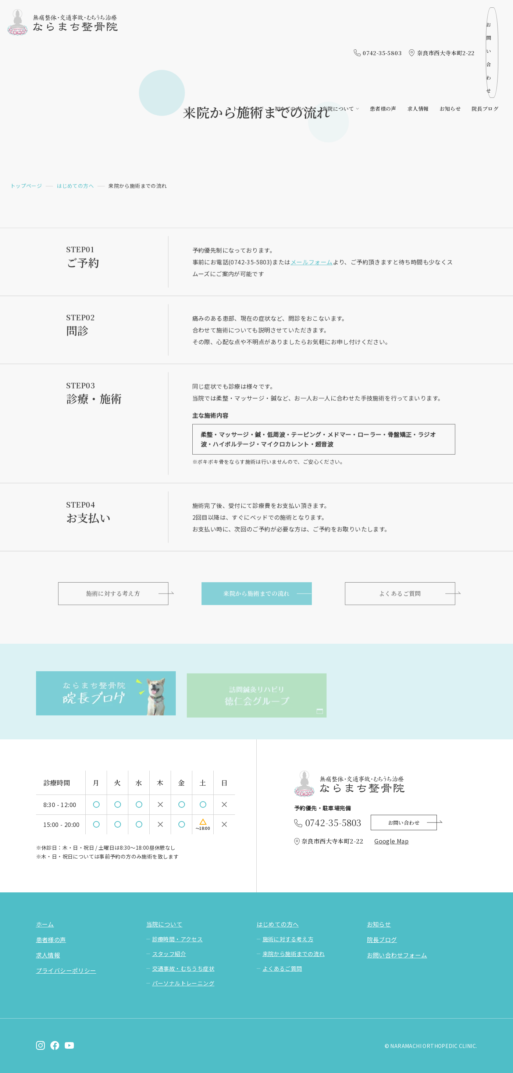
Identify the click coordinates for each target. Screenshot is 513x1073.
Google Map (391, 840)
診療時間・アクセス (177, 939)
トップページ (248, 32)
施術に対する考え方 (113, 595)
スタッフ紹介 (169, 953)
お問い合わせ (469, 14)
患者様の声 (383, 32)
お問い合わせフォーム (397, 955)
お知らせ (450, 32)
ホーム (45, 924)
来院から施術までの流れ (256, 595)
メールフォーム (312, 262)
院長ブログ (485, 32)
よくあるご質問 (400, 595)
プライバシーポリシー (66, 970)
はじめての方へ (75, 186)
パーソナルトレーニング (183, 983)
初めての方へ (290, 32)
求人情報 (418, 32)
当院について (338, 32)
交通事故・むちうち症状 (183, 968)
